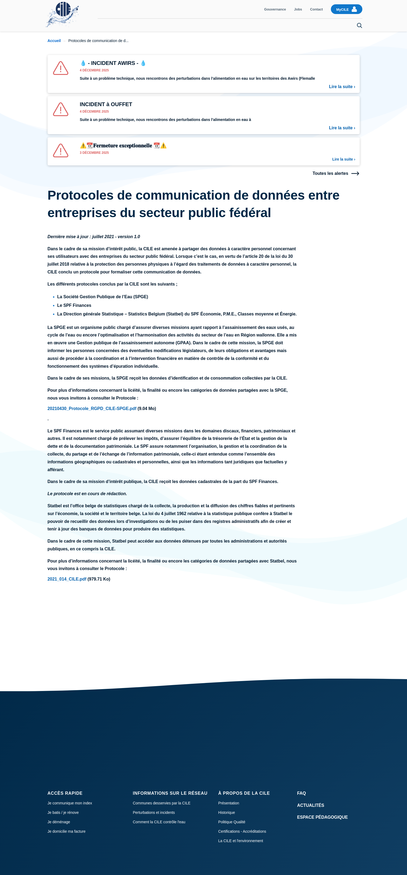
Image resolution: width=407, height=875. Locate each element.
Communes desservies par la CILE (161, 803)
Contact (316, 9)
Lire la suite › (342, 86)
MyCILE (342, 10)
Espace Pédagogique (322, 817)
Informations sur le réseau (170, 793)
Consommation (205, 25)
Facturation (172, 25)
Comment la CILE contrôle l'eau (159, 822)
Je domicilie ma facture (67, 831)
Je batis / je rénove (63, 812)
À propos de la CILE (244, 793)
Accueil (54, 41)
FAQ (301, 793)
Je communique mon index (70, 803)
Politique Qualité (231, 822)
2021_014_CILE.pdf (67, 579)
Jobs (298, 9)
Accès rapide (65, 793)
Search (359, 25)
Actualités (310, 805)
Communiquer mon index (130, 25)
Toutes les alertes (330, 173)
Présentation (228, 803)
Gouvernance (275, 9)
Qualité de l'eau (242, 25)
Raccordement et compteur (290, 25)
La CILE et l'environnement (240, 841)
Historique (226, 812)
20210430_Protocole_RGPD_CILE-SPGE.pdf (92, 408)
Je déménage (336, 25)
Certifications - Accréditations (242, 831)
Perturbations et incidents (154, 812)
